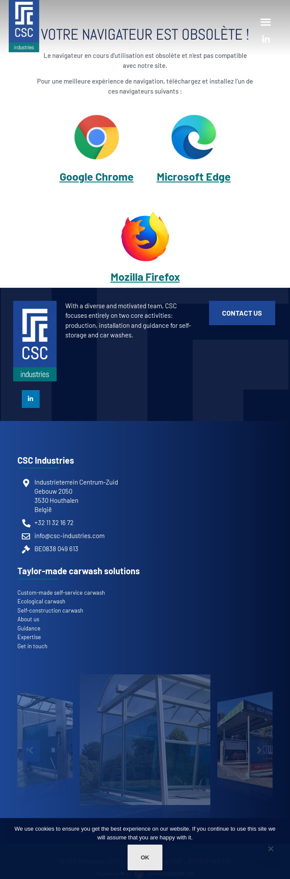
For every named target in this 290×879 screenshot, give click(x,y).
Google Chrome (97, 176)
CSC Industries (45, 460)
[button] (265, 21)
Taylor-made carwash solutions (78, 571)
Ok (145, 857)
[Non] (270, 853)
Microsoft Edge (194, 176)
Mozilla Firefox (145, 276)
